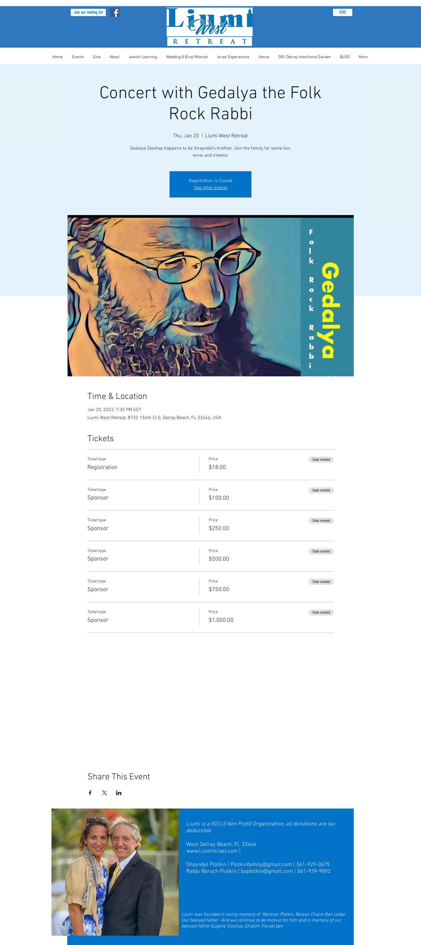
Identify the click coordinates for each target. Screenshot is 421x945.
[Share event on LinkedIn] (119, 792)
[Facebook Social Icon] (115, 12)
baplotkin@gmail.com (267, 871)
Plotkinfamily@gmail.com (261, 864)
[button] (88, 12)
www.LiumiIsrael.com (212, 851)
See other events (210, 188)
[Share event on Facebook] (90, 792)
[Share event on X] (104, 792)
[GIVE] (342, 12)
